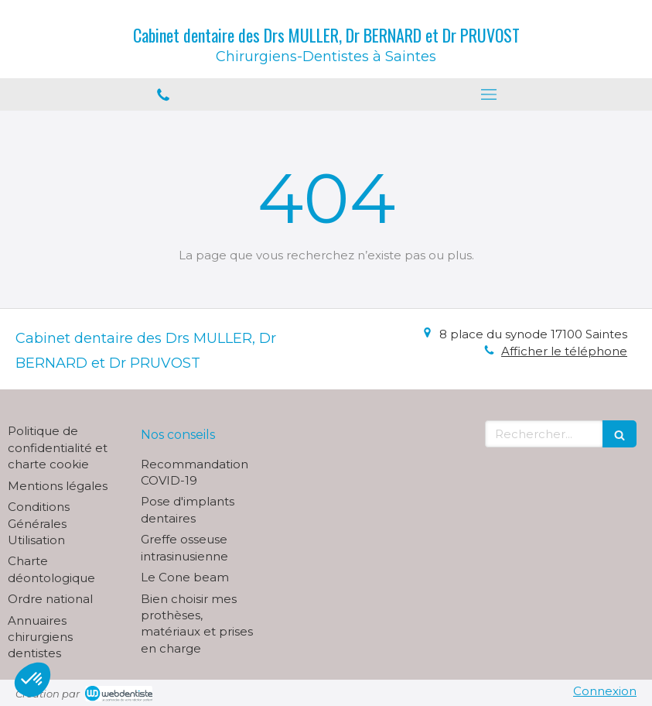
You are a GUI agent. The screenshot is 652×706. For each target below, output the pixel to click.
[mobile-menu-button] (489, 94)
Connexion (605, 691)
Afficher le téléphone (564, 351)
